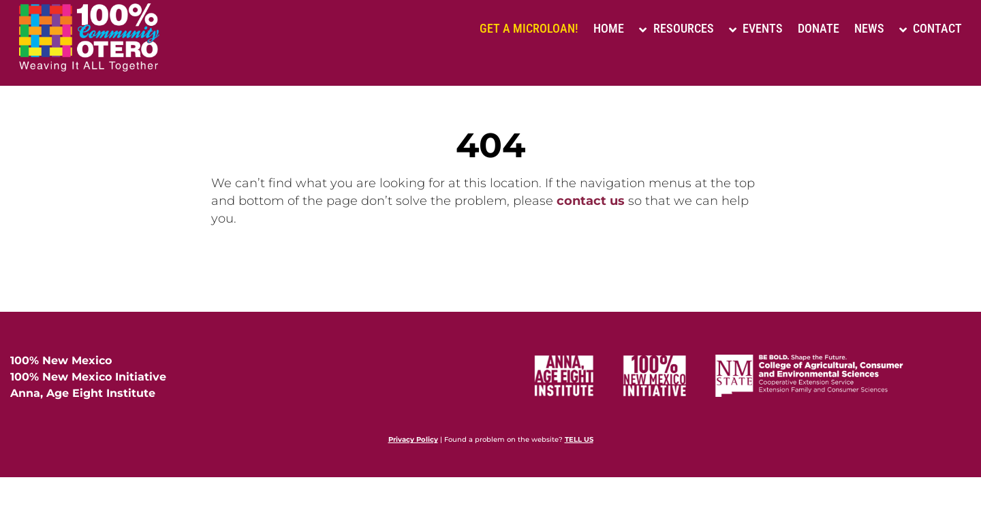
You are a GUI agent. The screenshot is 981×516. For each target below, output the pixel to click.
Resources (676, 28)
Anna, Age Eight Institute (82, 393)
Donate (818, 28)
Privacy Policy (413, 439)
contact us (591, 200)
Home (608, 28)
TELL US (579, 439)
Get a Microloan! (529, 28)
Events (756, 28)
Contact (930, 28)
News (869, 28)
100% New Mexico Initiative (88, 376)
